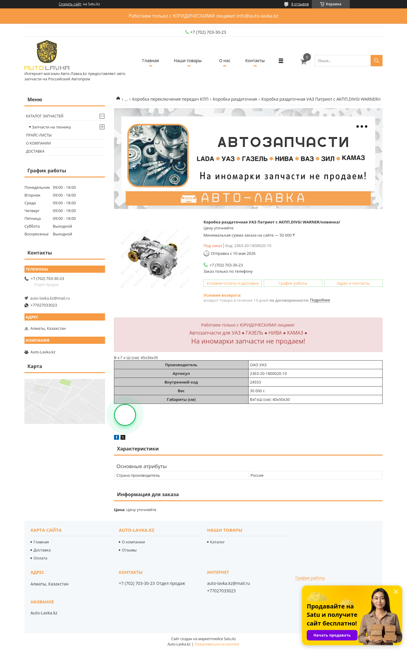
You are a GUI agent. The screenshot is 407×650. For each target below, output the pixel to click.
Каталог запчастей (44, 116)
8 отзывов (300, 4)
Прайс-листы (39, 135)
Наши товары (188, 60)
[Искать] (377, 60)
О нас (224, 60)
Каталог (217, 542)
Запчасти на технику (51, 127)
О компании (38, 143)
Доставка (35, 151)
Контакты (255, 60)
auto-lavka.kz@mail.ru (50, 298)
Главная (150, 60)
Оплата (40, 558)
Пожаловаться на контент (216, 644)
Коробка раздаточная (235, 99)
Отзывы (129, 550)
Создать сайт (70, 4)
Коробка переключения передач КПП (170, 99)
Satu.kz (230, 638)
